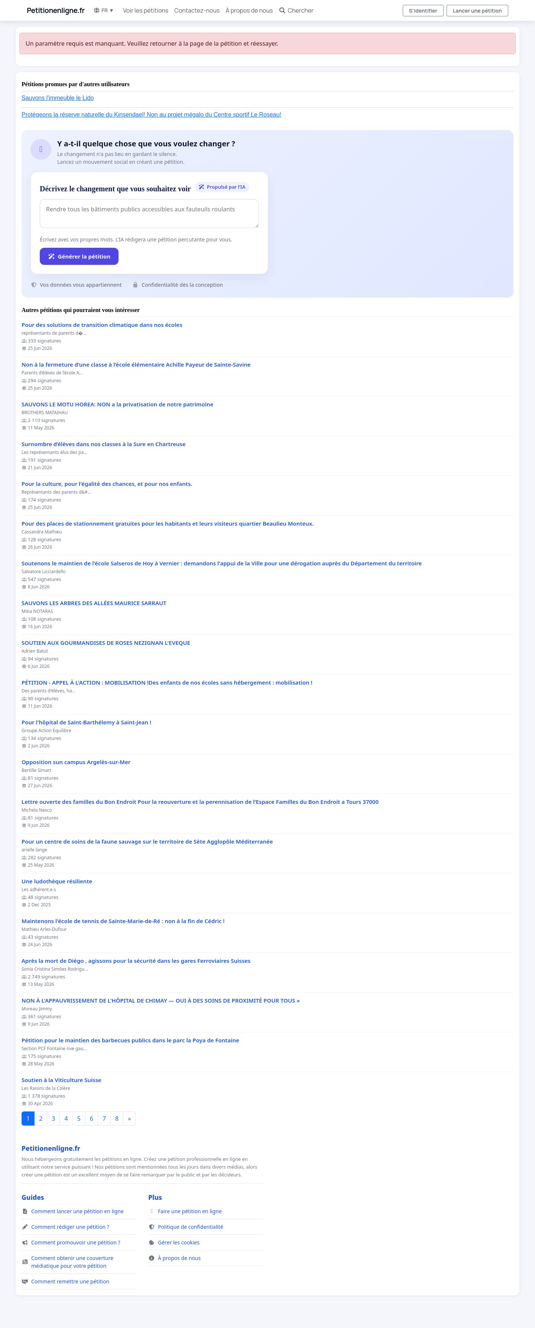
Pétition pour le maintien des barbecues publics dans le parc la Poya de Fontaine (130, 1040)
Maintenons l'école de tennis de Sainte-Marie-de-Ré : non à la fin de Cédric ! (123, 921)
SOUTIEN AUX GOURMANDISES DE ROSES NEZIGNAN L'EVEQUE (106, 642)
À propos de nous (249, 10)
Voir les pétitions (145, 10)
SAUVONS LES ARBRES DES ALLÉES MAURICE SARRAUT (94, 603)
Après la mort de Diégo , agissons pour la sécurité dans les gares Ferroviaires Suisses (136, 960)
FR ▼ (103, 10)
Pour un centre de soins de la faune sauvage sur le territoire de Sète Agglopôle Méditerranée (147, 841)
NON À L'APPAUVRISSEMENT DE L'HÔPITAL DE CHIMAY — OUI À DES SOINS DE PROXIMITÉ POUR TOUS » (161, 1000)
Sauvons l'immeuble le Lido (58, 98)
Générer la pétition (79, 256)
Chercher (296, 10)
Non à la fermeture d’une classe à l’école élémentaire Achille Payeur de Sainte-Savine (136, 364)
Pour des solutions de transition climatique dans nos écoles (102, 324)
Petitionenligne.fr (55, 10)
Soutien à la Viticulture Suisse (61, 1080)
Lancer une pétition (477, 10)
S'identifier (423, 10)
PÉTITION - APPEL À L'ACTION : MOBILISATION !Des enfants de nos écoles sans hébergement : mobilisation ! (167, 682)
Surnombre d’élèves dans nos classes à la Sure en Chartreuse (103, 444)
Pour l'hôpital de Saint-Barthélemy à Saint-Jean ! (86, 722)
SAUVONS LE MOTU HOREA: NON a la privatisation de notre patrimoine (117, 404)
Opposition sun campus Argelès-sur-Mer (76, 762)
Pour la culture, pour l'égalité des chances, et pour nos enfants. (107, 483)
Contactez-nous (197, 10)
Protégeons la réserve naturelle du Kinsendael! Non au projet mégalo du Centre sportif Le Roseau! (151, 114)
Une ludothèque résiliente (57, 881)
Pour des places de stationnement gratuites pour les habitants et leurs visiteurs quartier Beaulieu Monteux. (168, 523)
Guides (33, 1197)
